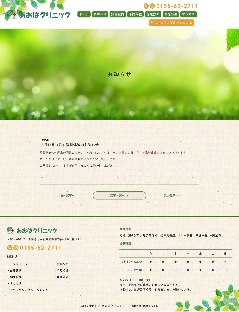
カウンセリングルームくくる (171, 22)
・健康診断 (14, 277)
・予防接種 (61, 271)
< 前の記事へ (66, 195)
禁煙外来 (170, 14)
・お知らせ (61, 264)
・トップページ (17, 264)
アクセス (188, 14)
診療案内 (117, 14)
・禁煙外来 (61, 277)
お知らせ (100, 14)
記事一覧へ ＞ (119, 195)
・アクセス (14, 284)
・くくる (27, 290)
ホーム (84, 14)
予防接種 (135, 14)
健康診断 (153, 14)
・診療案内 (14, 271)
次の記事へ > (172, 195)
